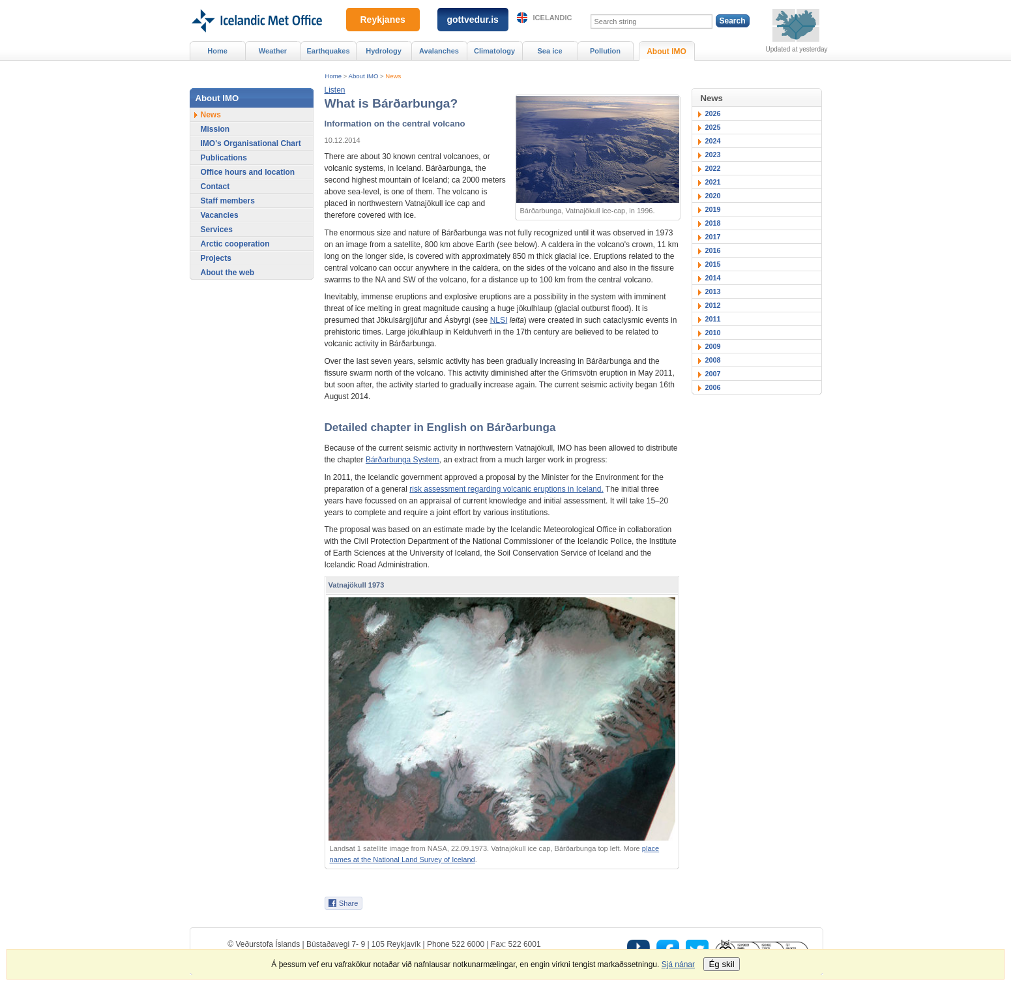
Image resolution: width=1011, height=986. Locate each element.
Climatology (494, 51)
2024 (713, 141)
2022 (713, 168)
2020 (713, 196)
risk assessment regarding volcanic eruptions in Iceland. (506, 489)
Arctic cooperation (235, 243)
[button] (335, 90)
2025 (713, 127)
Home (333, 76)
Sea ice (549, 51)
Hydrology (384, 51)
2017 (713, 237)
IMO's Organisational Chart (251, 143)
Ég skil (721, 964)
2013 (713, 291)
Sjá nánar (678, 964)
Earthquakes (327, 51)
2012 (713, 305)
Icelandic (552, 18)
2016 (713, 250)
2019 (713, 209)
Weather (273, 51)
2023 (713, 154)
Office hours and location (248, 172)
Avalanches (439, 51)
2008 (713, 360)
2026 (713, 113)
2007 (713, 374)
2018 (713, 223)
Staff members (228, 200)
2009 (713, 346)
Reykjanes (382, 19)
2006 (713, 387)
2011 (713, 319)
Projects (216, 258)
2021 (713, 182)
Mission (215, 129)
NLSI (499, 320)
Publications (224, 157)
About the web (228, 272)
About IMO (364, 76)
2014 (713, 278)
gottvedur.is (473, 19)
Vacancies (220, 215)
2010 (713, 332)
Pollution (605, 51)
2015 (713, 264)
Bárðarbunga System (402, 459)
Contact (215, 186)
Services (217, 229)
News (393, 76)
